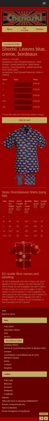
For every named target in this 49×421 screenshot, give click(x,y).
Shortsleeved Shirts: (12, 44)
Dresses (8, 387)
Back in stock (8, 314)
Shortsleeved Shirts (14, 341)
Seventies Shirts (12, 330)
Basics (7, 336)
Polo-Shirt (9, 326)
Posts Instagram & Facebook (16, 411)
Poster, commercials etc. (14, 404)
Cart (24, 29)
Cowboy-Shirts (11, 345)
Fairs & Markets (9, 408)
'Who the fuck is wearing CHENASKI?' (20, 401)
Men (6, 320)
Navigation (43, 414)
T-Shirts (7, 364)
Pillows (5, 397)
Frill (6, 333)
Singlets (8, 368)
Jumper (7, 351)
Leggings (8, 394)
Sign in (9, 29)
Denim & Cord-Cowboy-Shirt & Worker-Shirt (25, 348)
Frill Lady (8, 380)
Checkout (39, 29)
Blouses (8, 384)
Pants (7, 361)
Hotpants (8, 390)
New (4, 311)
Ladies (7, 374)
